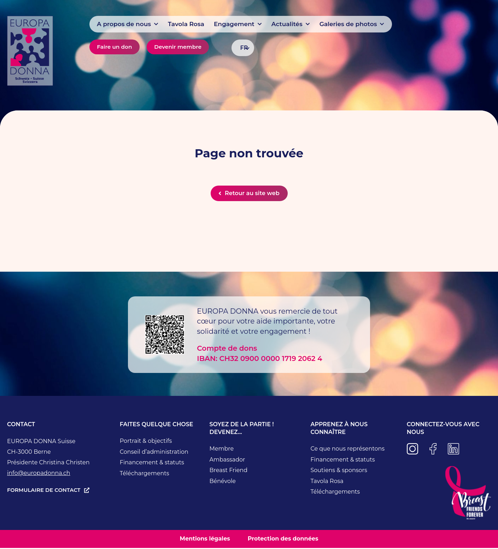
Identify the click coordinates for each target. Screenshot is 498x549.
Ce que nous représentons (347, 450)
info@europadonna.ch (38, 474)
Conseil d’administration (154, 453)
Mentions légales (205, 540)
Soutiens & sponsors (338, 471)
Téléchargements (144, 474)
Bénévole (223, 482)
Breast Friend (229, 471)
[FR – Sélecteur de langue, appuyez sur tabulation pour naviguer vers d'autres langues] (243, 48)
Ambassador (227, 460)
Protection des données (283, 540)
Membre (222, 450)
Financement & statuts (152, 463)
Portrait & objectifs (146, 442)
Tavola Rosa (326, 482)
